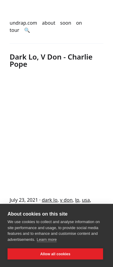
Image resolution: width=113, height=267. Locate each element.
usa (86, 200)
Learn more (47, 239)
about (48, 23)
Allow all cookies (55, 254)
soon (65, 23)
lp (77, 200)
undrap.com (23, 23)
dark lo (50, 200)
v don (66, 200)
